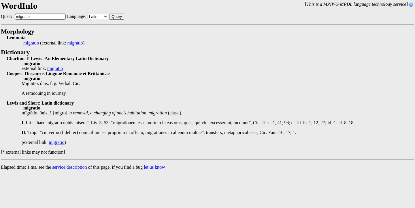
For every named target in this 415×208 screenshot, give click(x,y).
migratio (31, 43)
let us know (154, 167)
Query (117, 16)
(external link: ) (53, 43)
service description (69, 167)
